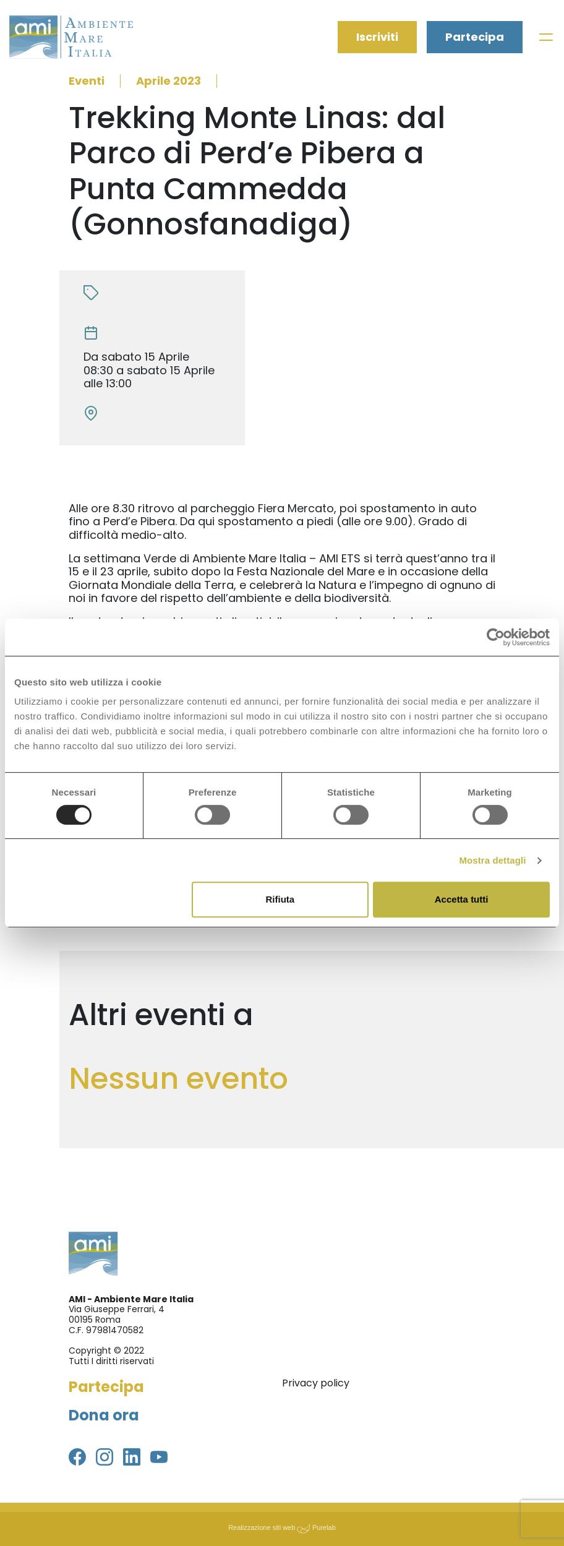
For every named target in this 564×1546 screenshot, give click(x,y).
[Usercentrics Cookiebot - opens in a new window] (496, 637)
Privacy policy (315, 1383)
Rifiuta (280, 899)
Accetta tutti (462, 899)
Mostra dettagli (492, 860)
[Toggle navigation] (546, 37)
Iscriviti (377, 37)
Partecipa (474, 37)
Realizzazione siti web (261, 1527)
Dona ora (104, 1415)
